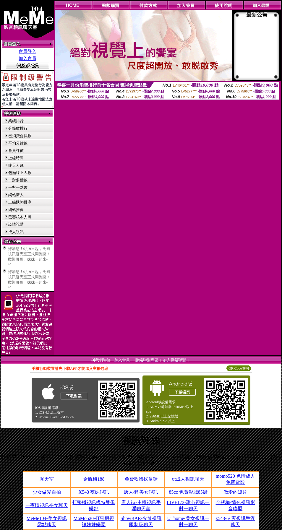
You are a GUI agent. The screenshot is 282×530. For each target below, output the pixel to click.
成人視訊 (16, 232)
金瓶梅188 (93, 479)
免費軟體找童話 (141, 479)
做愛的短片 (235, 492)
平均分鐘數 (17, 143)
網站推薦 (16, 209)
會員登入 (27, 51)
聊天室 (47, 479)
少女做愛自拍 (47, 492)
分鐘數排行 (17, 128)
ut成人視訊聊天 (188, 479)
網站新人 (16, 195)
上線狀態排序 (19, 202)
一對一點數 (17, 187)
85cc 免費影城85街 (188, 492)
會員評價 (16, 150)
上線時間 (16, 158)
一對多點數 (17, 180)
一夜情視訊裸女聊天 (46, 505)
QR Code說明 (238, 368)
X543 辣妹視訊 (94, 492)
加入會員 (27, 58)
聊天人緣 (16, 165)
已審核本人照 (19, 217)
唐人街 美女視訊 (141, 492)
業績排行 (16, 121)
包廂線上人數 (19, 172)
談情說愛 (16, 224)
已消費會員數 (19, 136)
